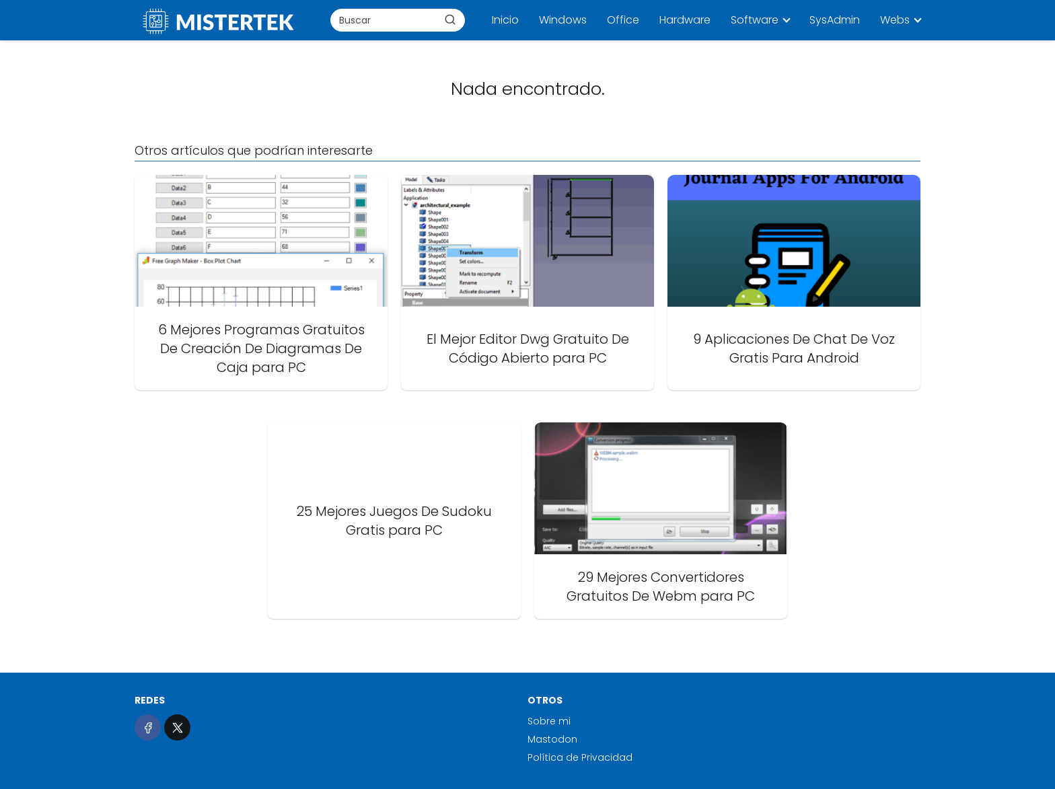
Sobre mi (549, 721)
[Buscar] (450, 19)
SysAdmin (834, 20)
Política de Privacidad (580, 757)
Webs (895, 20)
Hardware (685, 20)
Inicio (505, 20)
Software (754, 20)
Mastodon (552, 739)
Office (623, 20)
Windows (563, 20)
